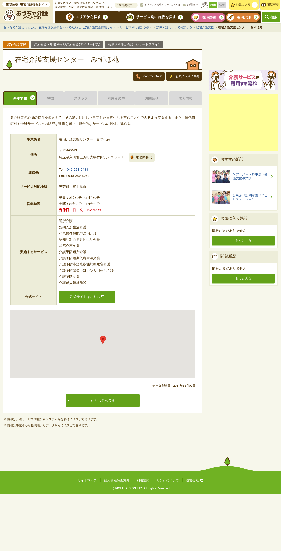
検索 (273, 17)
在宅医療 (209, 17)
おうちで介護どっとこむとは (162, 4)
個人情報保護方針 (117, 537)
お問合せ (192, 4)
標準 (213, 5)
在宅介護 (244, 17)
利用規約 (143, 537)
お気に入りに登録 (184, 76)
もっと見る (243, 293)
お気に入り (247, 5)
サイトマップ (87, 537)
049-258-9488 (77, 226)
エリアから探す (88, 17)
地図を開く (144, 214)
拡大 (222, 5)
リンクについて (167, 537)
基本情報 (20, 155)
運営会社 (194, 537)
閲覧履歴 (273, 4)
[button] (103, 396)
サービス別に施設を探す (156, 17)
